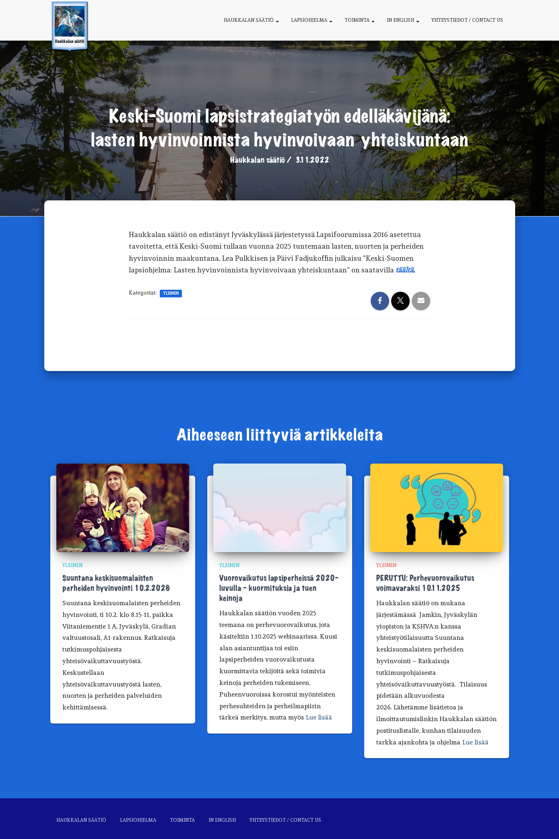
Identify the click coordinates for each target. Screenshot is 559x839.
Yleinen (171, 293)
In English (403, 20)
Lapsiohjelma (311, 20)
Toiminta (359, 20)
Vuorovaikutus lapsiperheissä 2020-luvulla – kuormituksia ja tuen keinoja (278, 588)
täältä (404, 270)
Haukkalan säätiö (251, 20)
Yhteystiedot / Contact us (467, 20)
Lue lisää (319, 717)
